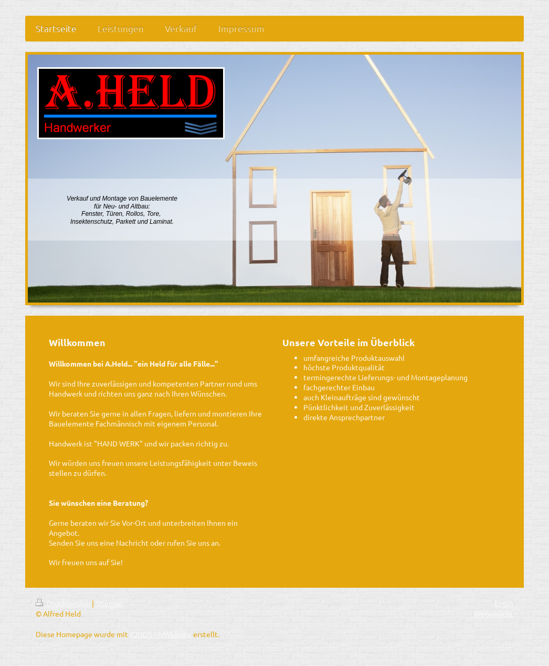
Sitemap (109, 603)
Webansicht (493, 613)
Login (504, 603)
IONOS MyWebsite (161, 634)
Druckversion (64, 603)
